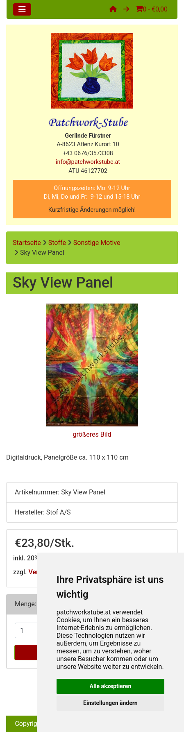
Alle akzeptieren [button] (111, 686)
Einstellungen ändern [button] (110, 703)
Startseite (27, 243)
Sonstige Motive (96, 243)
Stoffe (57, 243)
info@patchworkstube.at (88, 162)
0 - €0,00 (152, 9)
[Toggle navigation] (22, 9)
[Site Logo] (92, 71)
